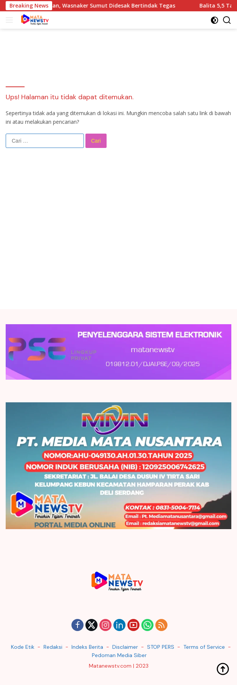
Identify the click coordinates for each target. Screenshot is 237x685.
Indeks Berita (87, 646)
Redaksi (52, 646)
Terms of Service (204, 646)
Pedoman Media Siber (119, 655)
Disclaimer (125, 646)
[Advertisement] (118, 234)
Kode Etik (22, 646)
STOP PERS (160, 646)
